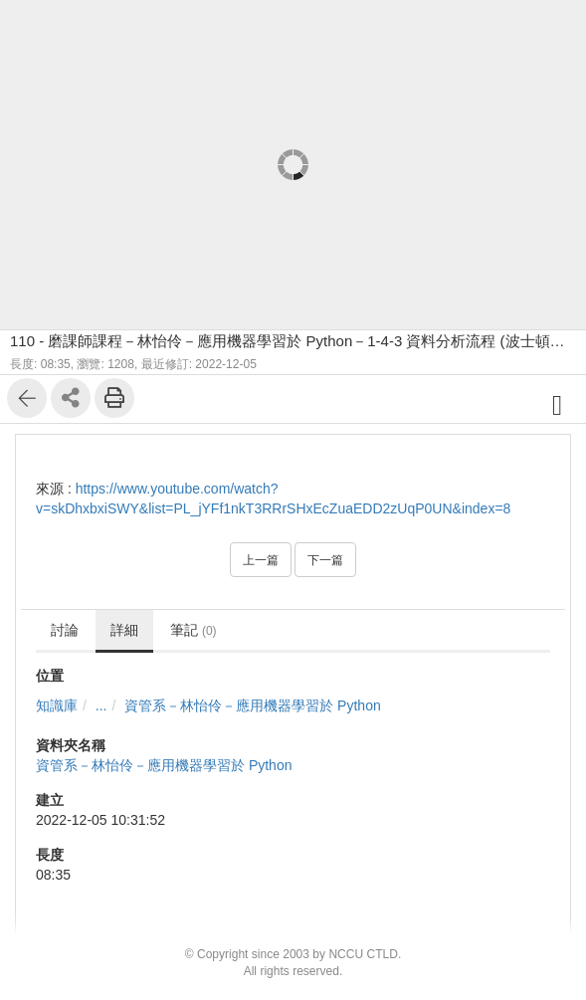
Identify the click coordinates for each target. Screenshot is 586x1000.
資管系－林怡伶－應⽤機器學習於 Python (252, 705)
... (101, 705)
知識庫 (57, 705)
